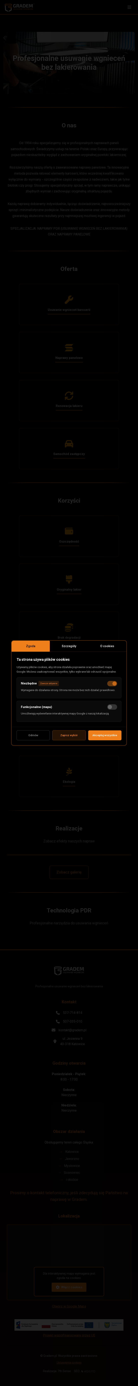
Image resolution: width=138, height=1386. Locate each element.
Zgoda (30, 643)
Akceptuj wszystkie (105, 737)
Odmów (33, 737)
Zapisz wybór (69, 737)
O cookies (107, 643)
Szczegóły (69, 643)
